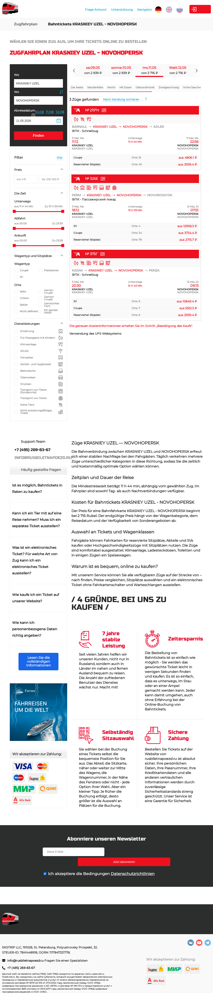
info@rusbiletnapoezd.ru (25, 961)
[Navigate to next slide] (196, 70)
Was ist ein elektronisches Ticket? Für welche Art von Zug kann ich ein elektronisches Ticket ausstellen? (34, 560)
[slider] (14, 211)
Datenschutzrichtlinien (133, 863)
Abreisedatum (24, 112)
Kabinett (187, 9)
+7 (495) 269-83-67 (21, 968)
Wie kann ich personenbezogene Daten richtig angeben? (34, 629)
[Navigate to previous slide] (74, 70)
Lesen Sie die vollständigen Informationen (38, 661)
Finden (38, 135)
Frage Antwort (74, 10)
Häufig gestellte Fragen (41, 470)
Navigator (122, 10)
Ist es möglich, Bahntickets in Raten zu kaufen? (37, 488)
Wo (16, 75)
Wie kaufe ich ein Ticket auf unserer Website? (35, 598)
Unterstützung (100, 10)
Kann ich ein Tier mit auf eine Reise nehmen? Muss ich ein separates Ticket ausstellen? (36, 519)
